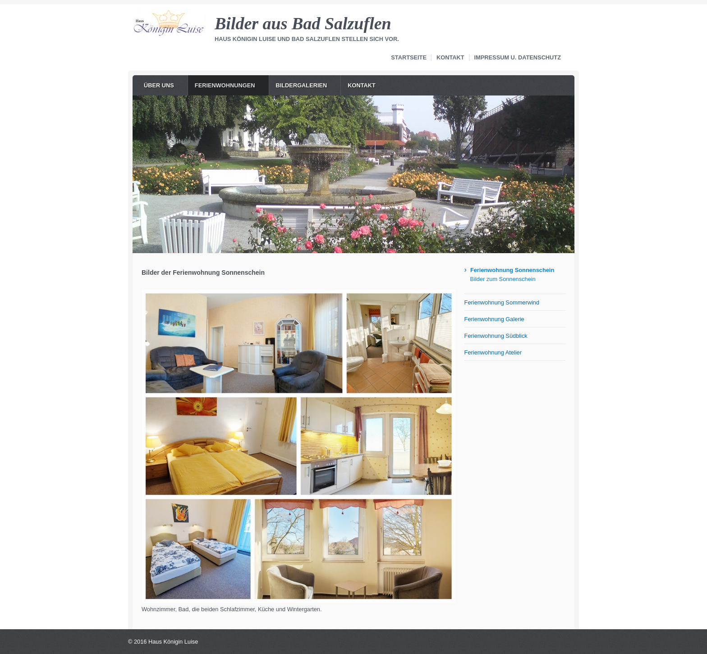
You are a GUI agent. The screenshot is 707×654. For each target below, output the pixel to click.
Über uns (159, 85)
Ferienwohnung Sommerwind (501, 302)
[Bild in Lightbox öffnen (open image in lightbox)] (298, 446)
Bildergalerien (301, 85)
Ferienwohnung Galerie (494, 319)
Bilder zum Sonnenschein (503, 279)
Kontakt (450, 57)
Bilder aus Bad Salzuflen (303, 23)
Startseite (409, 57)
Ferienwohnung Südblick (496, 335)
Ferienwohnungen (225, 85)
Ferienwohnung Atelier (493, 352)
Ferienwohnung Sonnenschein (512, 270)
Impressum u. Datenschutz (517, 57)
